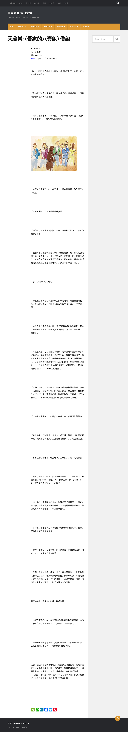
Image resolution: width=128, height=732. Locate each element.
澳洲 (66, 3)
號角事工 (21, 27)
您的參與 (34, 27)
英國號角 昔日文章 (21, 13)
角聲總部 (12, 3)
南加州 (36, 3)
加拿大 (51, 3)
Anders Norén (22, 727)
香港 (44, 3)
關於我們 (47, 27)
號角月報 (73, 27)
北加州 (28, 3)
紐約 (21, 3)
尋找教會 (86, 27)
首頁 (11, 27)
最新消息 (60, 27)
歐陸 (59, 3)
